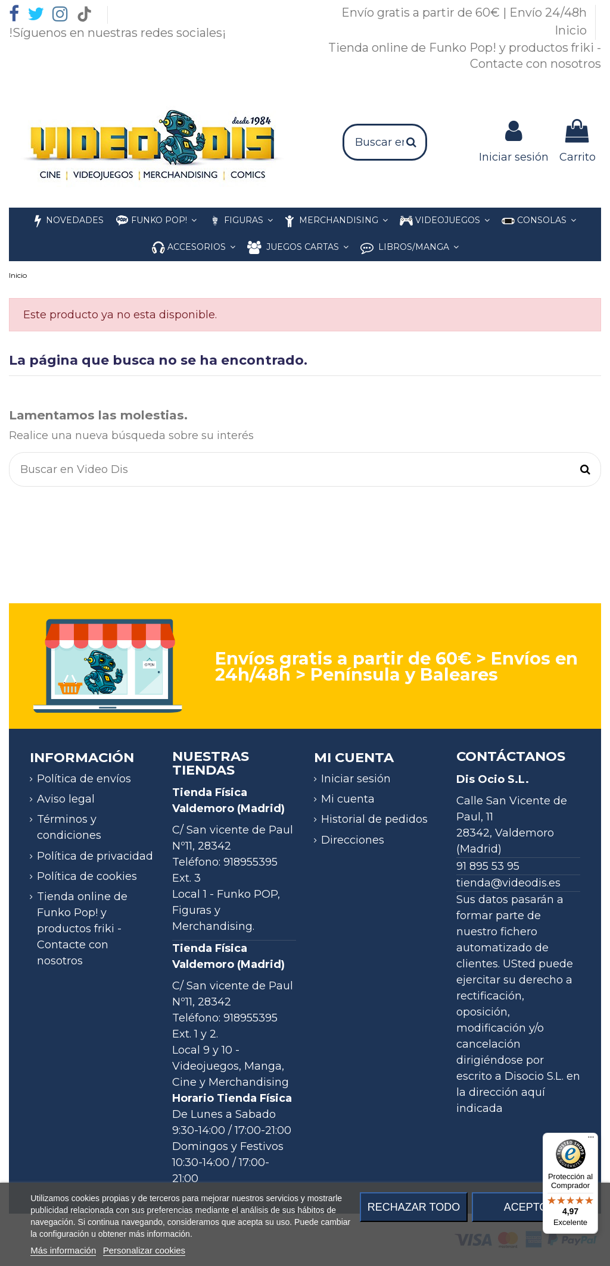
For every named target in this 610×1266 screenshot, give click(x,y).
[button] (193, 247)
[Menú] (591, 1140)
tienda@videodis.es (508, 882)
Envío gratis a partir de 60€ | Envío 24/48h (465, 12)
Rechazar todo (414, 1207)
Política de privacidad (95, 856)
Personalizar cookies (144, 1250)
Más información (63, 1250)
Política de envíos (84, 778)
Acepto (526, 1207)
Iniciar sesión (356, 778)
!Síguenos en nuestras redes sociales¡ (117, 33)
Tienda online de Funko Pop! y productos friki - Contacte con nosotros (82, 928)
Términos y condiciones (69, 827)
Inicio (572, 30)
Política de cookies (87, 876)
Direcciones (352, 840)
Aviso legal (66, 799)
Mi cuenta (348, 799)
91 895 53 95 (487, 866)
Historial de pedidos (374, 819)
